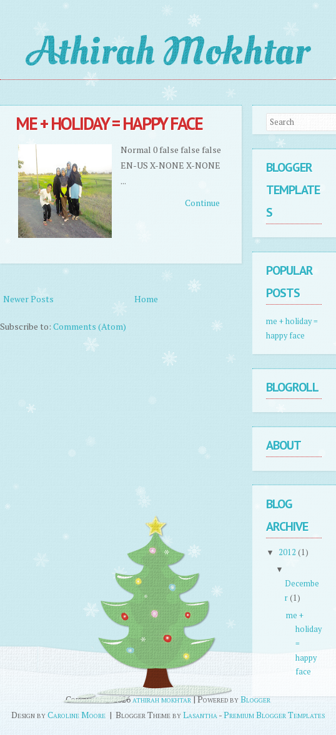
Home (146, 299)
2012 (288, 552)
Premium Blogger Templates (274, 715)
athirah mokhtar (168, 51)
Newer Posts (28, 299)
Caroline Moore (76, 715)
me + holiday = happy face (109, 123)
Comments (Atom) (89, 326)
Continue (202, 203)
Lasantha (200, 715)
